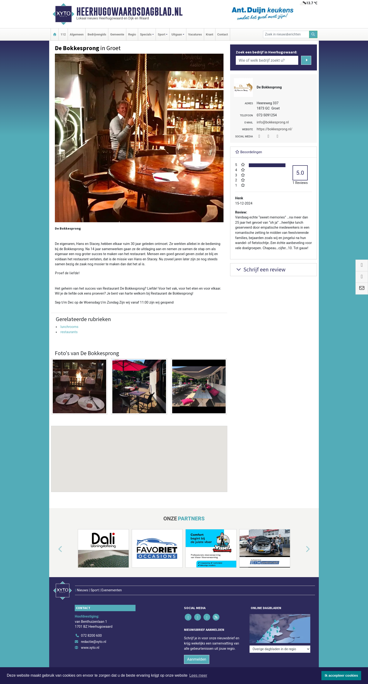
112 (63, 34)
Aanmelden (196, 659)
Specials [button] (146, 34)
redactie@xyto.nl (93, 642)
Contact (222, 34)
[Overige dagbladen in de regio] (280, 649)
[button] (139, 454)
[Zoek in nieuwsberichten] (286, 34)
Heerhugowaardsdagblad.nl (129, 11)
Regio (132, 34)
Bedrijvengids (97, 34)
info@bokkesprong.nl (273, 122)
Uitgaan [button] (176, 34)
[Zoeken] (313, 34)
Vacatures (195, 34)
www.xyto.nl (90, 648)
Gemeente (117, 34)
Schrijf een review (260, 269)
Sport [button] (161, 34)
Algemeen (76, 34)
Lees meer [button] (198, 675)
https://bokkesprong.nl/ (274, 129)
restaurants (69, 332)
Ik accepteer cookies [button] (341, 675)
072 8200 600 (91, 636)
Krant (209, 34)
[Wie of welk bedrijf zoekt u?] (267, 60)
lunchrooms (69, 327)
